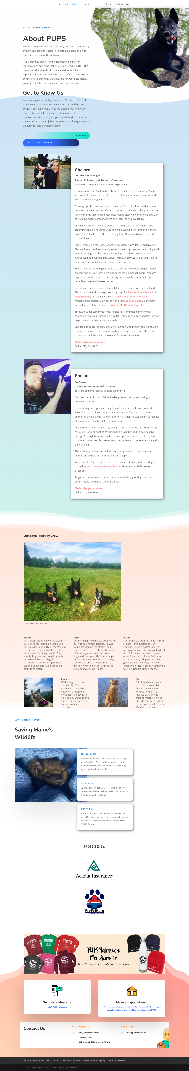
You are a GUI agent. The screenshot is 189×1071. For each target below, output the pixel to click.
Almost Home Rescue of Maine (102, 466)
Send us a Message (57, 1002)
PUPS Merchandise (71, 1060)
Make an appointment (132, 1002)
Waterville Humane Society (127, 305)
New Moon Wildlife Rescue (131, 296)
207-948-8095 (85, 1037)
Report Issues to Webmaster (36, 1060)
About (75, 4)
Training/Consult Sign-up (94, 1060)
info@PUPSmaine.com (57, 1007)
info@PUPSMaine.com (88, 1032)
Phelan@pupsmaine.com (89, 488)
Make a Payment (121, 4)
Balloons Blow (133, 300)
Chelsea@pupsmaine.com (90, 341)
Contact (87, 4)
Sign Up (107, 4)
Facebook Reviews (117, 1060)
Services (63, 4)
